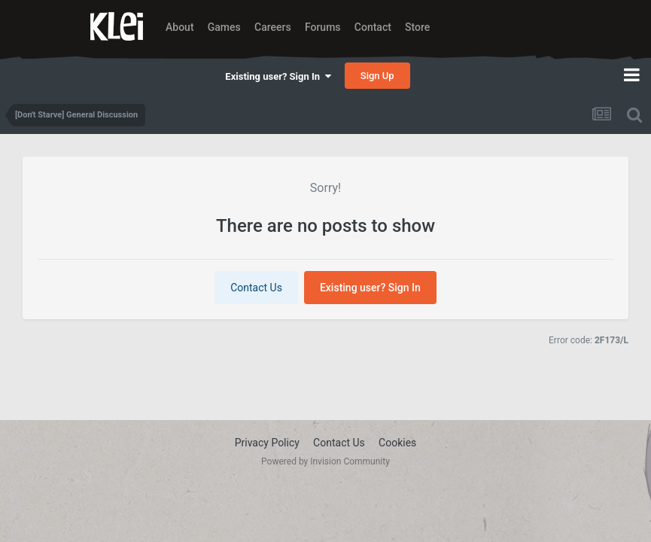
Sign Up (377, 75)
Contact (372, 27)
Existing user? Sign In (277, 76)
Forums (323, 27)
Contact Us (256, 288)
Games (224, 27)
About (180, 27)
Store (417, 27)
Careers (272, 27)
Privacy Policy (267, 443)
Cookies (397, 443)
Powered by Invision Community (325, 461)
